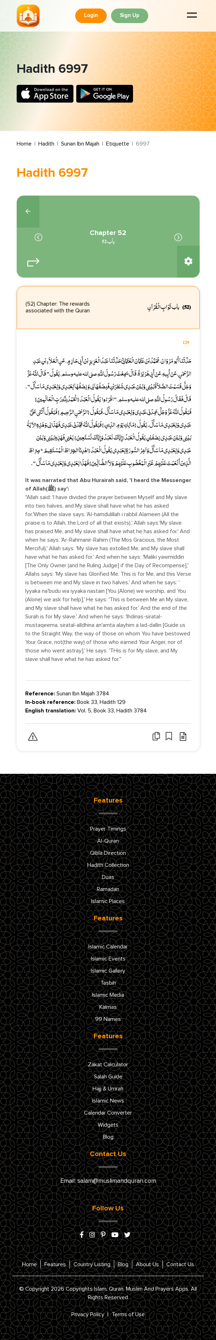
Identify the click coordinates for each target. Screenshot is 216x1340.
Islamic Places (108, 901)
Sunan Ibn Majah (80, 144)
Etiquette (117, 144)
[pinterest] (103, 1235)
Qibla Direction (108, 853)
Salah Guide (108, 1076)
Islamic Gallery (108, 971)
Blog (108, 1137)
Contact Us (180, 1264)
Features (55, 1264)
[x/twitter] (127, 1235)
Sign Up (129, 15)
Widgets (108, 1125)
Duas (108, 877)
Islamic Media (108, 995)
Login (91, 15)
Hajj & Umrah (108, 1089)
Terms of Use (128, 1314)
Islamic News (108, 1101)
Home (24, 144)
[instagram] (92, 1235)
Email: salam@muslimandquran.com (108, 1181)
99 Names (108, 1019)
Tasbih (108, 983)
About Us (147, 1264)
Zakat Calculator (108, 1064)
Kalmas (108, 1007)
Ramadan (108, 889)
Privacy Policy (87, 1314)
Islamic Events (108, 959)
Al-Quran (108, 841)
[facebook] (82, 1235)
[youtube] (114, 1235)
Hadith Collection (108, 865)
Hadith (46, 144)
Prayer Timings (108, 829)
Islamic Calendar (108, 947)
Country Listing (91, 1264)
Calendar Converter (108, 1113)
